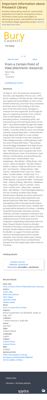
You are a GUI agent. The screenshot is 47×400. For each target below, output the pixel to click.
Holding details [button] (10, 254)
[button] (38, 37)
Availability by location (14, 83)
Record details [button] (9, 280)
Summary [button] (7, 89)
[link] (22, 56)
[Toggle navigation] (41, 37)
